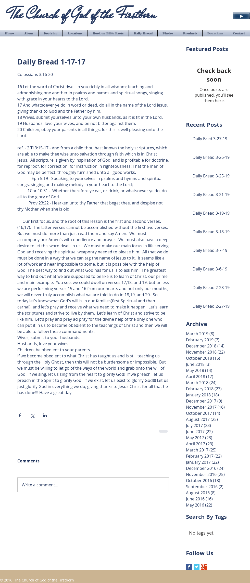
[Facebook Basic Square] (189, 567)
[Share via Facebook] (19, 415)
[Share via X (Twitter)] (32, 415)
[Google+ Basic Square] (204, 567)
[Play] (241, 15)
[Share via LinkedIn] (44, 415)
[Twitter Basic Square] (196, 567)
